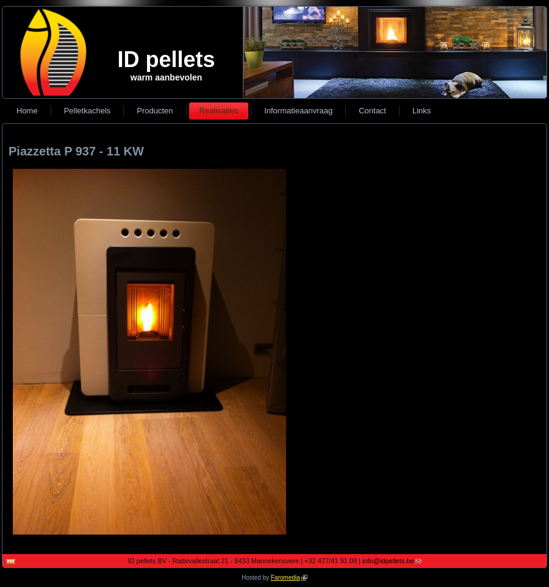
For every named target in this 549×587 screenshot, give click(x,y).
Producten (155, 110)
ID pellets (166, 59)
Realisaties (219, 110)
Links (421, 110)
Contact (372, 110)
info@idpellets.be (392, 560)
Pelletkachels (87, 110)
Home (27, 110)
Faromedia (289, 577)
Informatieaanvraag (298, 110)
